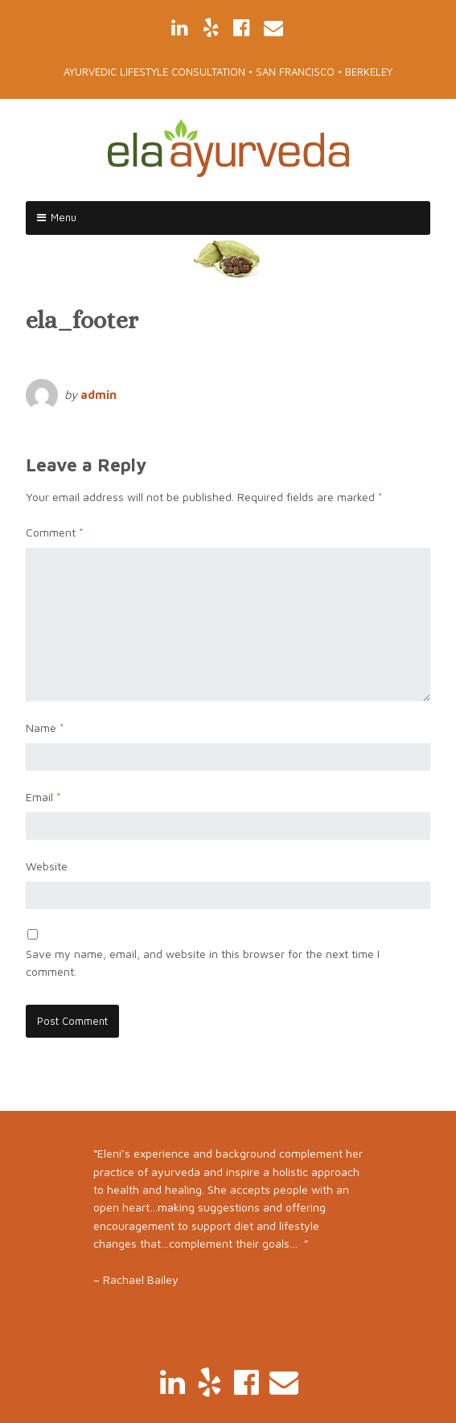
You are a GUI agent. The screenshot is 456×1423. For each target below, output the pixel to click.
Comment (55, 532)
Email (43, 797)
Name (45, 727)
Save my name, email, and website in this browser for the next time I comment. (203, 962)
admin (98, 394)
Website (47, 866)
